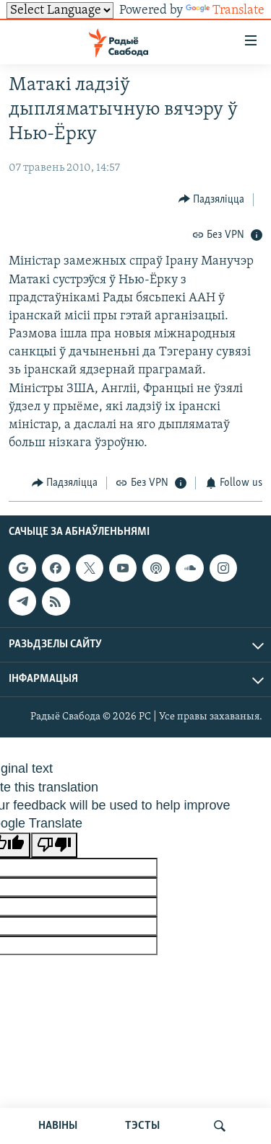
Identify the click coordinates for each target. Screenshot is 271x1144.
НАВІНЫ (57, 1126)
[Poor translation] (54, 845)
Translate (225, 10)
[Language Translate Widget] (60, 10)
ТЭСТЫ (142, 1126)
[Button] (211, 199)
